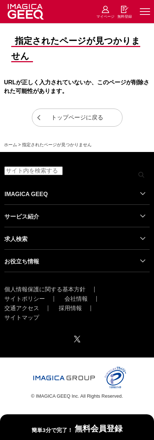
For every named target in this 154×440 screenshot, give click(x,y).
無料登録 (124, 16)
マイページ (105, 16)
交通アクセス (21, 308)
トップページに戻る (77, 117)
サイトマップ (21, 318)
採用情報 (70, 308)
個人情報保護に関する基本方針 (45, 289)
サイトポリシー (24, 299)
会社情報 (76, 299)
